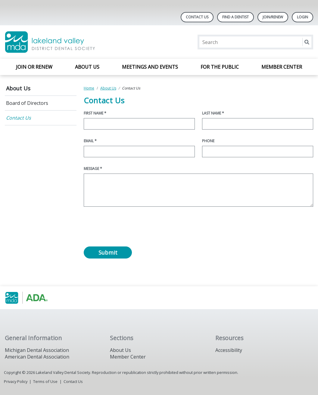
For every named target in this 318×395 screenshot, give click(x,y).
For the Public (220, 67)
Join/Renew (273, 17)
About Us (87, 67)
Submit (107, 252)
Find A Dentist (235, 17)
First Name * (95, 113)
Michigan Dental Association (37, 350)
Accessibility (228, 350)
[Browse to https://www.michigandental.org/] (35, 297)
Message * (93, 168)
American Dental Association (37, 356)
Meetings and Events (150, 67)
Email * (90, 140)
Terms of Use (45, 381)
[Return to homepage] (83, 42)
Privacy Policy (15, 381)
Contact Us (197, 17)
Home (89, 88)
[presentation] (129, 228)
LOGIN (302, 17)
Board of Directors (27, 103)
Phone (208, 140)
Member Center (281, 67)
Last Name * (213, 113)
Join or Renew (34, 67)
